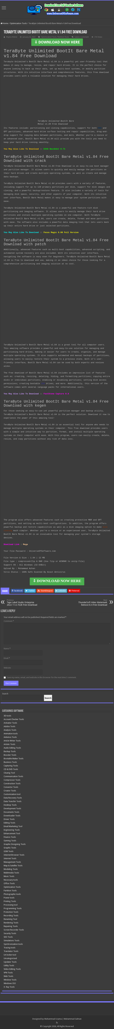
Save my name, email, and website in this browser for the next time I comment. (41, 676)
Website (7, 666)
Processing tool (11, 903)
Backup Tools (10, 750)
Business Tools (10, 761)
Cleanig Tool (9, 771)
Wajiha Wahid (11, 37)
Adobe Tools (9, 725)
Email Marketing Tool (13, 825)
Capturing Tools (11, 764)
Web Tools (8, 975)
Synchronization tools (13, 943)
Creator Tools (10, 789)
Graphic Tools (10, 846)
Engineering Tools (12, 828)
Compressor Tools (12, 779)
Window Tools (10, 978)
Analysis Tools (10, 729)
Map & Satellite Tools (13, 864)
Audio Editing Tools (12, 746)
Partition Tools (63, 37)
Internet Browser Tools (14, 853)
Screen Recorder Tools (14, 928)
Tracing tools (9, 946)
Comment (9, 620)
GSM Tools (8, 850)
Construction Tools (12, 782)
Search (5, 692)
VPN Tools (8, 971)
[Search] (48, 697)
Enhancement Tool (12, 832)
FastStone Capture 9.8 (56, 392)
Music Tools (9, 875)
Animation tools (11, 732)
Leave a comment (82, 37)
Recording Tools (11, 914)
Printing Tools (10, 900)
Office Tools (9, 882)
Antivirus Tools (10, 736)
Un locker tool (10, 953)
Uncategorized (10, 957)
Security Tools (10, 932)
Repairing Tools (11, 925)
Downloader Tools (12, 814)
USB (43, 382)
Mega (25, 543)
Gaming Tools (10, 839)
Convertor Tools (11, 786)
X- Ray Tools (9, 985)
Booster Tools (10, 754)
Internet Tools (10, 857)
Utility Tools (9, 964)
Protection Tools (11, 911)
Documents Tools (11, 811)
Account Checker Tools (14, 718)
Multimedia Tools (11, 871)
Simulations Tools (11, 939)
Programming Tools (13, 907)
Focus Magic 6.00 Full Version (61, 231)
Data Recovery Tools (13, 796)
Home (4, 23)
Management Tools (12, 861)
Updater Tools (10, 961)
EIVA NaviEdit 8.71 (54, 148)
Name (7, 647)
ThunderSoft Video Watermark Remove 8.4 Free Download (91, 601)
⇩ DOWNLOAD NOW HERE (57, 42)
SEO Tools (8, 936)
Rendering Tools (11, 921)
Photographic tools (12, 893)
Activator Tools (10, 721)
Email (7, 657)
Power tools (9, 896)
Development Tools (12, 807)
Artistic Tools (9, 743)
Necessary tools (11, 878)
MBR (99, 127)
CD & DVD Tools (11, 768)
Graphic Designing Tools (15, 843)
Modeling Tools (11, 868)
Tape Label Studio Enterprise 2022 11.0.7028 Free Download (23, 601)
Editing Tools (9, 821)
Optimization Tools (18, 23)
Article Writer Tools (12, 739)
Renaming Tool (10, 918)
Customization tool (12, 793)
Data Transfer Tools (12, 800)
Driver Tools (9, 818)
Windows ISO (10, 982)
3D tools (7, 714)
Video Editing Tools (12, 968)
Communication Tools (13, 775)
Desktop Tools (10, 804)
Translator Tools (11, 950)
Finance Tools (10, 836)
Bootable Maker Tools (13, 757)
